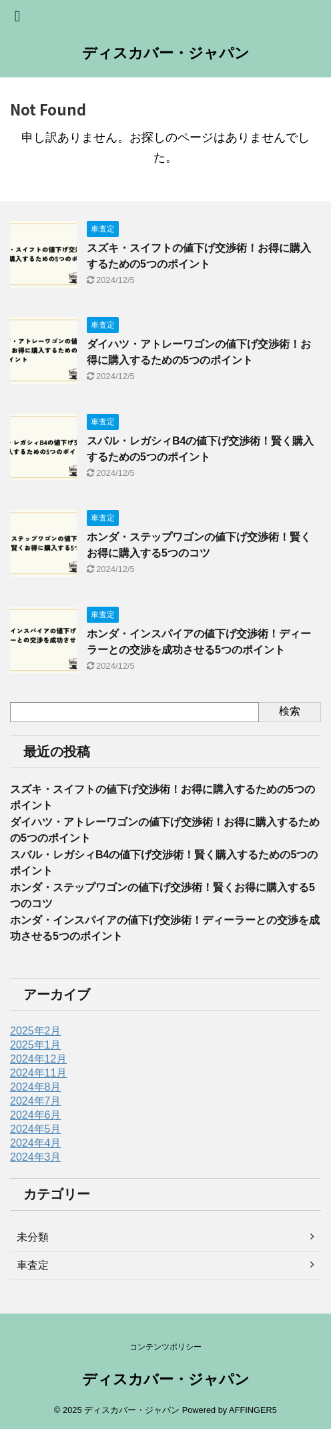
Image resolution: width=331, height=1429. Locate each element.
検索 (289, 711)
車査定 (33, 1265)
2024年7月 (35, 1101)
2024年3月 (35, 1157)
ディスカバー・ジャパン (166, 53)
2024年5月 (35, 1129)
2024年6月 (35, 1115)
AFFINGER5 (253, 1410)
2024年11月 (38, 1073)
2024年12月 (38, 1059)
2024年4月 (35, 1143)
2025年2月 (35, 1031)
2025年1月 (35, 1045)
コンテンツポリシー (165, 1347)
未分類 (33, 1237)
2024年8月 (35, 1087)
